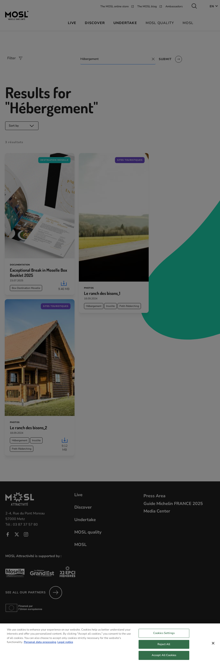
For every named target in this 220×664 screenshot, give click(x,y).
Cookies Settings (164, 638)
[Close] (213, 648)
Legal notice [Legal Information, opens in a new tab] (65, 648)
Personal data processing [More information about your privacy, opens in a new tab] (40, 648)
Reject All (163, 650)
